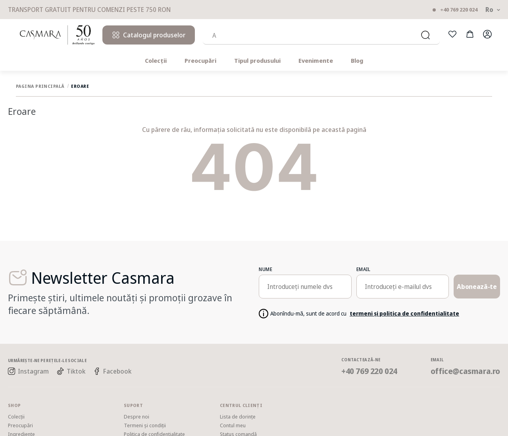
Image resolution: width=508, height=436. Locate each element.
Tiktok (71, 371)
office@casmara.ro (465, 371)
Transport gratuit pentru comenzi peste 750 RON (89, 9)
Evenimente (315, 60)
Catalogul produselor (148, 35)
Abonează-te (476, 286)
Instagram (28, 371)
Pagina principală (40, 86)
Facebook (112, 371)
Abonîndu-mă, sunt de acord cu (364, 313)
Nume (265, 269)
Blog (357, 60)
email (363, 269)
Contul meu (233, 425)
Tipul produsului (257, 60)
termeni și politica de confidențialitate (404, 313)
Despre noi (136, 416)
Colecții (156, 60)
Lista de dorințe (238, 416)
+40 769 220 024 (458, 9)
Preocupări (200, 60)
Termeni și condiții (145, 425)
